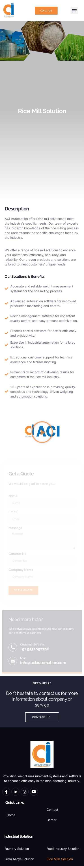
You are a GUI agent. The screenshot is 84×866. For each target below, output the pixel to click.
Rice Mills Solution (60, 859)
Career (51, 820)
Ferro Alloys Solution (19, 859)
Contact (52, 809)
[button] (74, 10)
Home (11, 815)
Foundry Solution (16, 849)
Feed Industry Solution (63, 849)
